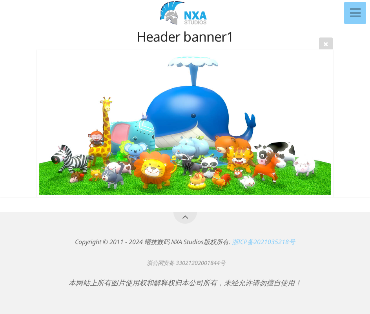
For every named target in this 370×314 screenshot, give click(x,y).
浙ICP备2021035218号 (263, 241)
